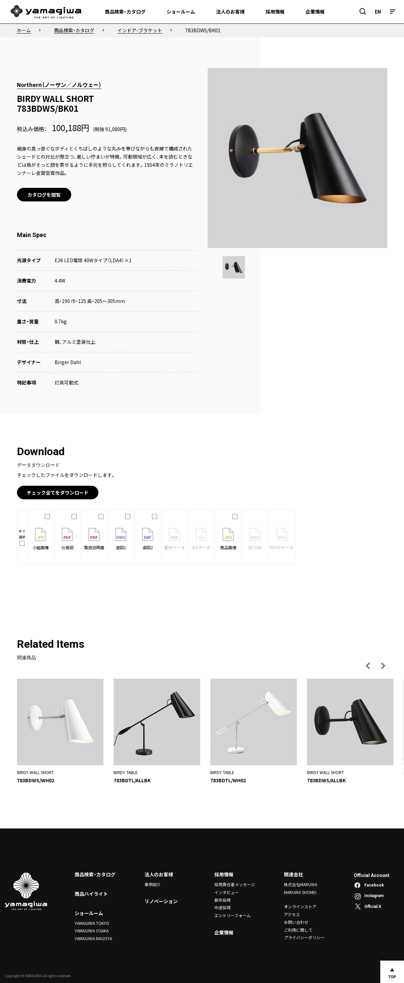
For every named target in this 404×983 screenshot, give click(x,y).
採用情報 (223, 874)
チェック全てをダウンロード (58, 492)
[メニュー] (392, 11)
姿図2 (147, 539)
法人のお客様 (159, 874)
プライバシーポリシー (304, 937)
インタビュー (226, 892)
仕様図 (67, 539)
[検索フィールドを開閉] (362, 11)
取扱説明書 (94, 539)
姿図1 (121, 539)
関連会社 (293, 874)
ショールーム (89, 913)
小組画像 (41, 539)
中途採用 (222, 907)
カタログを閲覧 (44, 194)
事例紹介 (153, 884)
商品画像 (228, 539)
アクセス (292, 914)
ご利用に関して (298, 929)
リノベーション (161, 901)
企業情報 (223, 931)
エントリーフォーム (232, 915)
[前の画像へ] (368, 665)
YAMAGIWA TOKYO (92, 923)
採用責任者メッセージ (234, 884)
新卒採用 (222, 899)
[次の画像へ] (383, 665)
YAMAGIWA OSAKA (92, 930)
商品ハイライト (91, 893)
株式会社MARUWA (300, 884)
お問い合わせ (296, 922)
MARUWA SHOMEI (300, 892)
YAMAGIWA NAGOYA (93, 938)
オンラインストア (300, 906)
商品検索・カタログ (95, 874)
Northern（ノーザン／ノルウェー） (59, 85)
